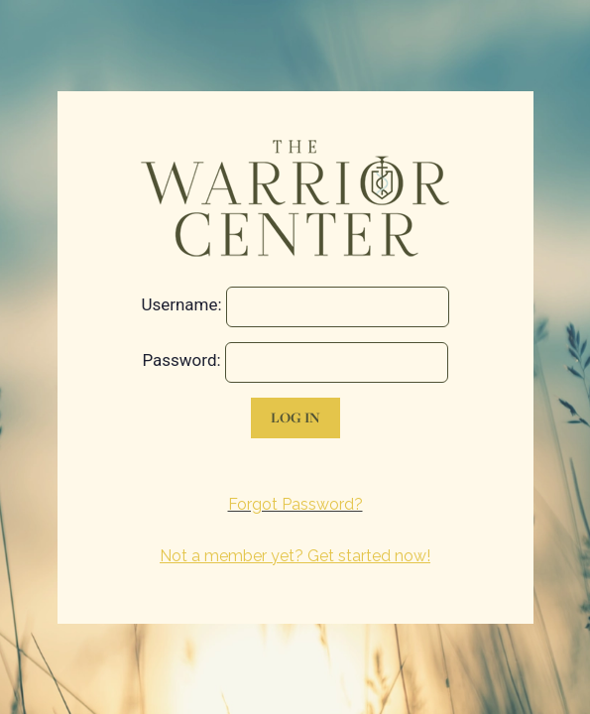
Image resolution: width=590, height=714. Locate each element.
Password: (181, 360)
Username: (181, 304)
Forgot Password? (295, 504)
